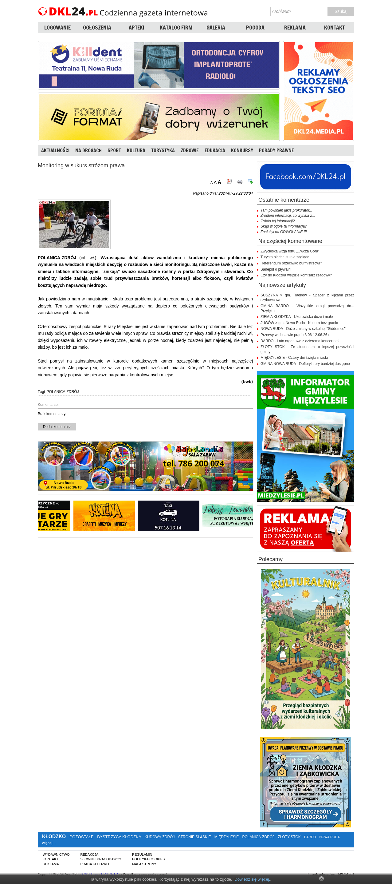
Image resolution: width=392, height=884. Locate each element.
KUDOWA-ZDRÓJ (160, 837)
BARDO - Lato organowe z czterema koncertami (300, 341)
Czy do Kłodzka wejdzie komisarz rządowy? (296, 275)
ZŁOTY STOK (289, 837)
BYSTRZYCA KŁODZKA (119, 836)
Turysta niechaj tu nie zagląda (285, 257)
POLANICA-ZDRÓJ (63, 392)
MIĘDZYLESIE (226, 837)
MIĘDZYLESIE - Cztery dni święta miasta (294, 357)
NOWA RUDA (329, 837)
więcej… (49, 843)
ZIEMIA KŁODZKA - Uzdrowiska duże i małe (297, 317)
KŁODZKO (54, 836)
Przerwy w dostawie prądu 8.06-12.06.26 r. (295, 335)
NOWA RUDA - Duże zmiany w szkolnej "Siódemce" (303, 329)
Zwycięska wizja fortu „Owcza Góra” (290, 251)
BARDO (310, 837)
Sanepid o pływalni (276, 269)
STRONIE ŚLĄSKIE (194, 837)
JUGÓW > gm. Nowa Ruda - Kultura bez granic (299, 323)
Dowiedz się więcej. (252, 879)
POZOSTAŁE (81, 836)
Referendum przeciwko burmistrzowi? (291, 263)
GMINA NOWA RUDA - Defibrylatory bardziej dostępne (305, 364)
